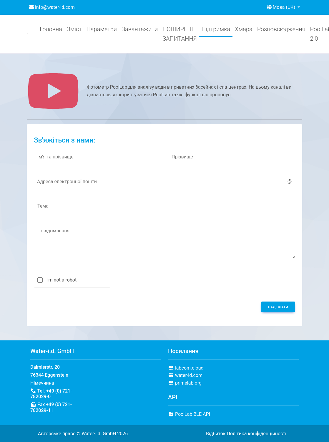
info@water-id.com (52, 7)
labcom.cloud (186, 368)
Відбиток (216, 433)
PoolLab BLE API (189, 414)
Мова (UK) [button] (281, 7)
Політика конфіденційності (256, 433)
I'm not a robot (61, 280)
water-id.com (185, 375)
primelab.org (185, 383)
